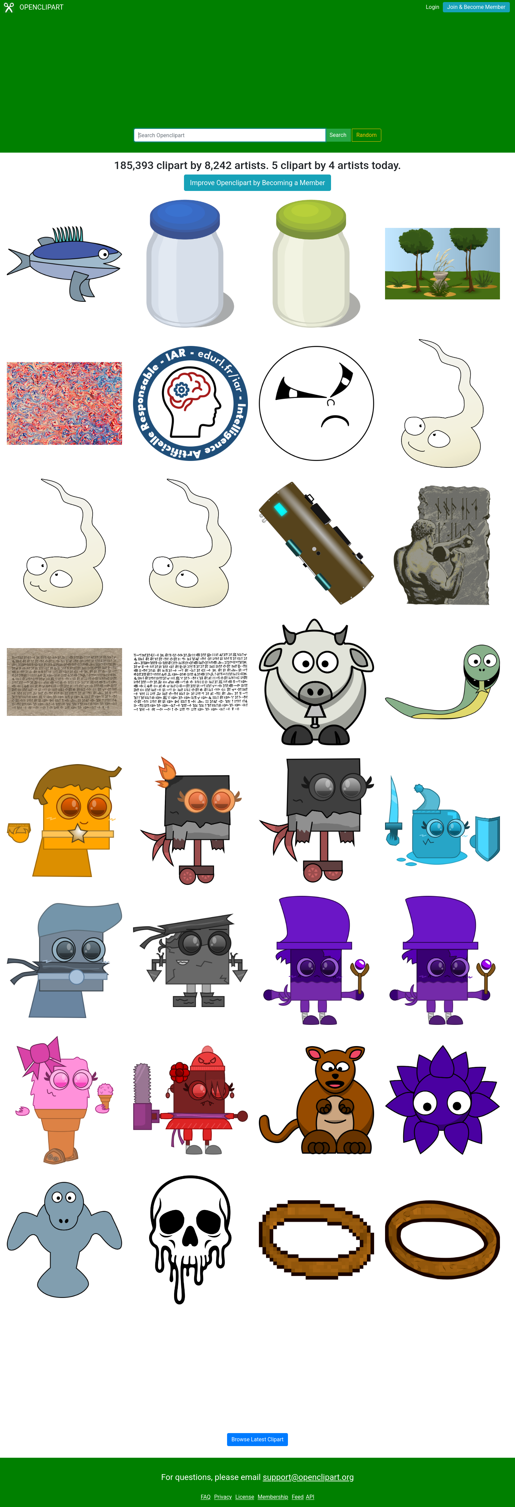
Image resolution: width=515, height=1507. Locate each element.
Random (366, 135)
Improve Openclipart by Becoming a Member (257, 183)
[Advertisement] (257, 72)
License (244, 1497)
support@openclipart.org (308, 1477)
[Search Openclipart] (230, 135)
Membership (273, 1497)
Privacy (223, 1497)
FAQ (206, 1497)
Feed (298, 1497)
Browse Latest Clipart (258, 1439)
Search (338, 135)
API (310, 1497)
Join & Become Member (476, 7)
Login (432, 7)
